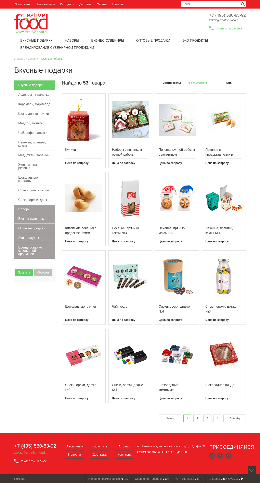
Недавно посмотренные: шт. (108, 478)
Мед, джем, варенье (33, 155)
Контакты (115, 4)
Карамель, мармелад (34, 104)
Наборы (24, 209)
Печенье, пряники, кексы (32, 144)
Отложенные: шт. (188, 478)
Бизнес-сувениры (31, 218)
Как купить (66, 4)
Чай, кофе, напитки (32, 133)
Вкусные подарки (31, 85)
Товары (33, 58)
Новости (74, 454)
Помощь (19, 478)
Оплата (100, 4)
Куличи (70, 149)
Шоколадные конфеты (28, 179)
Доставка (84, 4)
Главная (19, 58)
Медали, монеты (30, 123)
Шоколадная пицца (219, 385)
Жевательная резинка (28, 166)
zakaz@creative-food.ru (224, 20)
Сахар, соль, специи (33, 190)
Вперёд (234, 418)
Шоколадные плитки (33, 113)
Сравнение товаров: (152, 478)
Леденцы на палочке (33, 94)
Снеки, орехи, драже (33, 200)
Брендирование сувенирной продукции (30, 251)
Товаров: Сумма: (225, 478)
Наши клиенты (44, 4)
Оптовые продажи (32, 228)
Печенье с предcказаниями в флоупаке (219, 154)
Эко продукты (28, 238)
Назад (168, 418)
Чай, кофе (119, 306)
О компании (22, 4)
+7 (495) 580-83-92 (227, 15)
